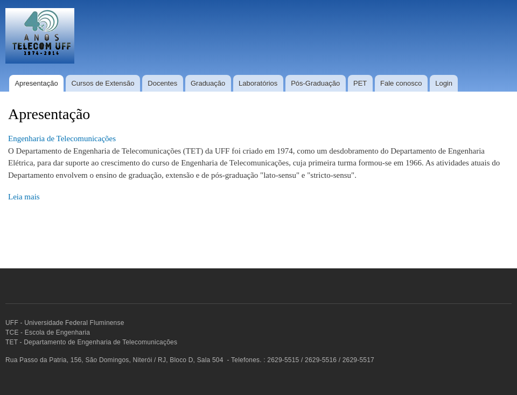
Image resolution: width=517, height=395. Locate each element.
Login (443, 83)
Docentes (162, 83)
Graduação (208, 83)
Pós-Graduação (315, 83)
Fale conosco (401, 83)
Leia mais (24, 196)
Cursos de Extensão (102, 83)
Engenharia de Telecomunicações (62, 138)
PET (360, 83)
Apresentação (36, 83)
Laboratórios (258, 83)
